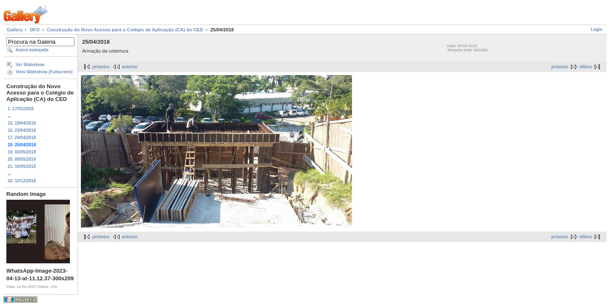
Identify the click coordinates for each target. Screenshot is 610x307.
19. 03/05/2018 (22, 152)
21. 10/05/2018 (22, 166)
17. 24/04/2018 (22, 137)
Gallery (14, 29)
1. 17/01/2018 (20, 108)
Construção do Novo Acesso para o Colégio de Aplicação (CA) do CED (125, 29)
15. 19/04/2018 (22, 123)
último (586, 66)
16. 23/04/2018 (22, 130)
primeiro (100, 66)
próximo (560, 66)
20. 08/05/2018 (22, 159)
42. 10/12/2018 (22, 181)
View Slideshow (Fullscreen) (44, 72)
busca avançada (32, 49)
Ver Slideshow (30, 64)
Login (596, 29)
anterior (130, 66)
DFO (34, 29)
